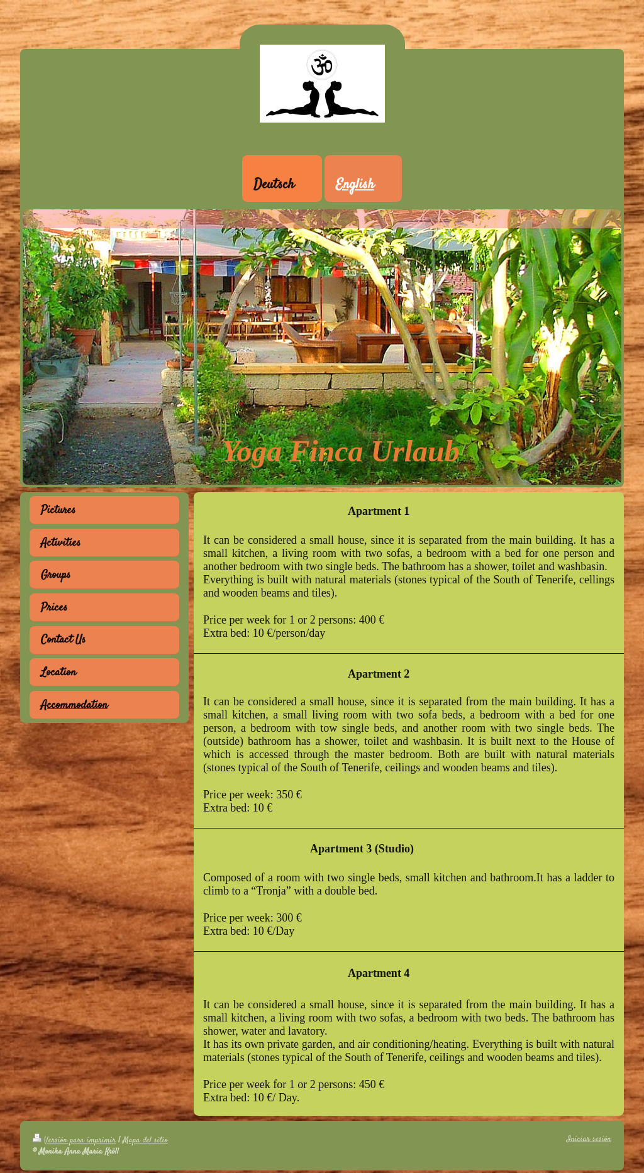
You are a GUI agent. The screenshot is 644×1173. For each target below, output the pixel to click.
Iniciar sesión (589, 1139)
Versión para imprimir (74, 1140)
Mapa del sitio (145, 1140)
